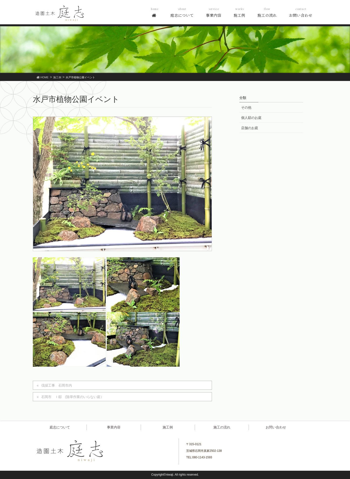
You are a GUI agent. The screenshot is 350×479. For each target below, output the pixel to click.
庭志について (60, 427)
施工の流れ (221, 427)
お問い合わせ (276, 427)
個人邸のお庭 (251, 118)
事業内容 (114, 427)
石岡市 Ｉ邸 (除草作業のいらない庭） (72, 397)
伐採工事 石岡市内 (56, 385)
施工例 (168, 427)
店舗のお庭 (249, 128)
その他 (246, 107)
